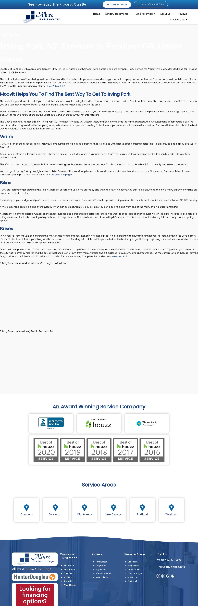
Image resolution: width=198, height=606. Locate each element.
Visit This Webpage (61, 174)
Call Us (161, 554)
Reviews (182, 13)
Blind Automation (145, 13)
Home (96, 13)
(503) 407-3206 (173, 559)
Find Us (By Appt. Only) (170, 567)
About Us (166, 13)
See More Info (119, 256)
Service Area (178, 19)
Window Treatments (118, 13)
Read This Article (55, 86)
